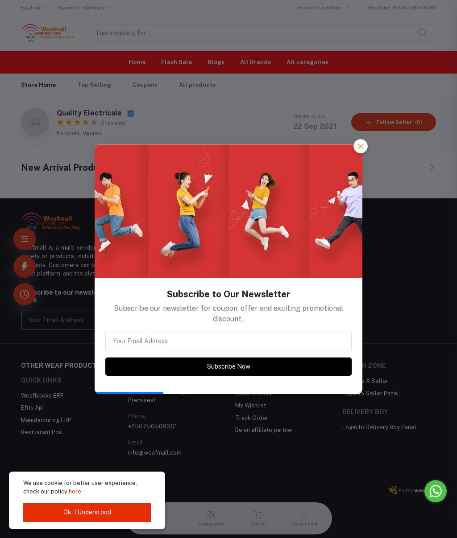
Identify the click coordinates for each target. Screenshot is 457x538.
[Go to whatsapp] (435, 491)
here (75, 491)
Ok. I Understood (87, 512)
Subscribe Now (228, 366)
